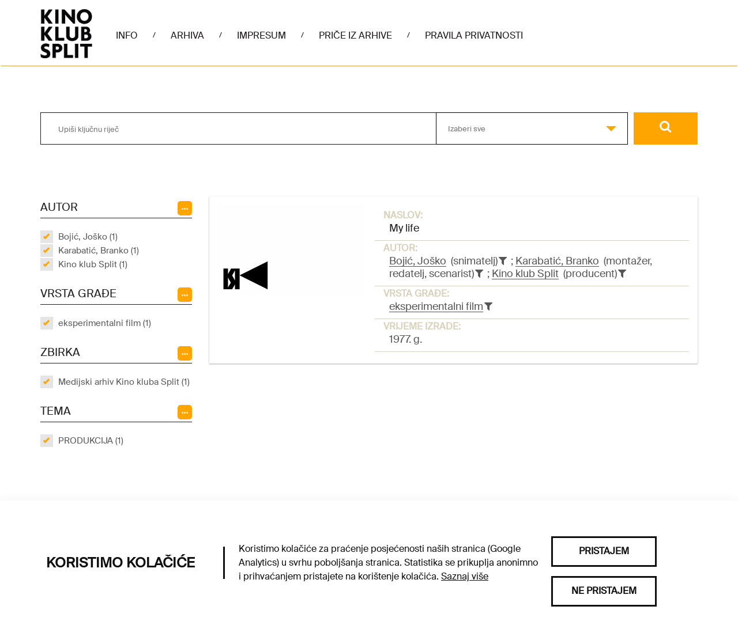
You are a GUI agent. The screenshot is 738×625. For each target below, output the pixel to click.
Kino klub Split (525, 274)
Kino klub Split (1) (92, 264)
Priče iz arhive (355, 35)
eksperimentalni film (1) (104, 323)
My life (404, 228)
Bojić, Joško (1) (88, 237)
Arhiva (187, 35)
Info (127, 35)
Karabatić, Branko (557, 261)
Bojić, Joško (417, 261)
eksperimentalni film (436, 306)
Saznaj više (464, 576)
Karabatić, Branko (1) (98, 250)
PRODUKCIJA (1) (90, 440)
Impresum (261, 35)
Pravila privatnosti (474, 35)
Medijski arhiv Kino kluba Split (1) (124, 382)
